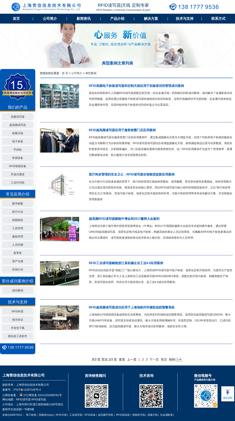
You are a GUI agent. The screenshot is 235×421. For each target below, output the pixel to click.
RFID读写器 (23, 399)
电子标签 (17, 141)
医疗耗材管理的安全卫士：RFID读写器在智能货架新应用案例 (131, 174)
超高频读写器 (17, 124)
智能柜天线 (138, 414)
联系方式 (218, 19)
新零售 (18, 253)
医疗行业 (17, 211)
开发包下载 (17, 327)
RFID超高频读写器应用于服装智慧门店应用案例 (122, 130)
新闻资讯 (84, 19)
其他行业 (17, 269)
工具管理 (17, 228)
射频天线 (17, 133)
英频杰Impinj (46, 414)
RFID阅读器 (122, 414)
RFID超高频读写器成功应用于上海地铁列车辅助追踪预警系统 (131, 307)
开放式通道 (17, 174)
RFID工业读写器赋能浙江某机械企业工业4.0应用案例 (126, 263)
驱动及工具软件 (17, 336)
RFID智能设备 (17, 166)
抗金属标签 (166, 414)
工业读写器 (75, 414)
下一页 (154, 359)
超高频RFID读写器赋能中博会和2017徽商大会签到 (124, 218)
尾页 (164, 359)
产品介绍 (117, 19)
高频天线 (152, 414)
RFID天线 (61, 414)
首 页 (65, 73)
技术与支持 (184, 19)
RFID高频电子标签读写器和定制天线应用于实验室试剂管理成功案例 (136, 85)
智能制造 (17, 220)
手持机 (18, 149)
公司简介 (50, 19)
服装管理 (17, 236)
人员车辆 (17, 244)
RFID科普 (18, 311)
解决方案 (151, 19)
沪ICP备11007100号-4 (27, 389)
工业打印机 (17, 182)
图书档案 (17, 203)
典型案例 (90, 73)
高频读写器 (17, 116)
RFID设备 (90, 414)
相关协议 (17, 319)
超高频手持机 (105, 414)
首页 (16, 19)
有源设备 (17, 157)
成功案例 (17, 290)
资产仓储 (17, 261)
